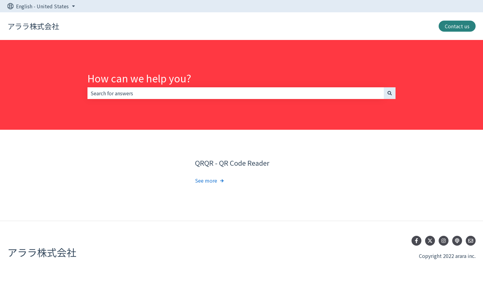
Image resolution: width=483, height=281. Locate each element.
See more (206, 180)
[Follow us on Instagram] (443, 241)
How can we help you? (139, 78)
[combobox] (235, 93)
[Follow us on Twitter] (430, 241)
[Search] (390, 93)
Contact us (457, 26)
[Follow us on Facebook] (416, 241)
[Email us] (471, 241)
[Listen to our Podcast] (457, 241)
